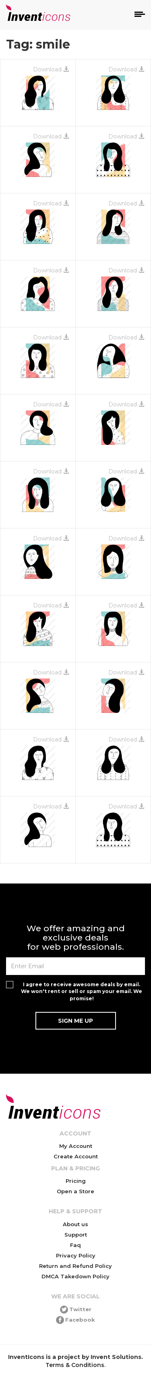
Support (75, 1234)
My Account (75, 1146)
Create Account (76, 1156)
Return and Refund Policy (75, 1266)
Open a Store (75, 1191)
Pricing (76, 1181)
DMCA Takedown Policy (75, 1276)
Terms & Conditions (75, 1365)
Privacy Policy (75, 1255)
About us (75, 1224)
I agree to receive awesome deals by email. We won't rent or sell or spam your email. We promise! (81, 991)
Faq (75, 1245)
